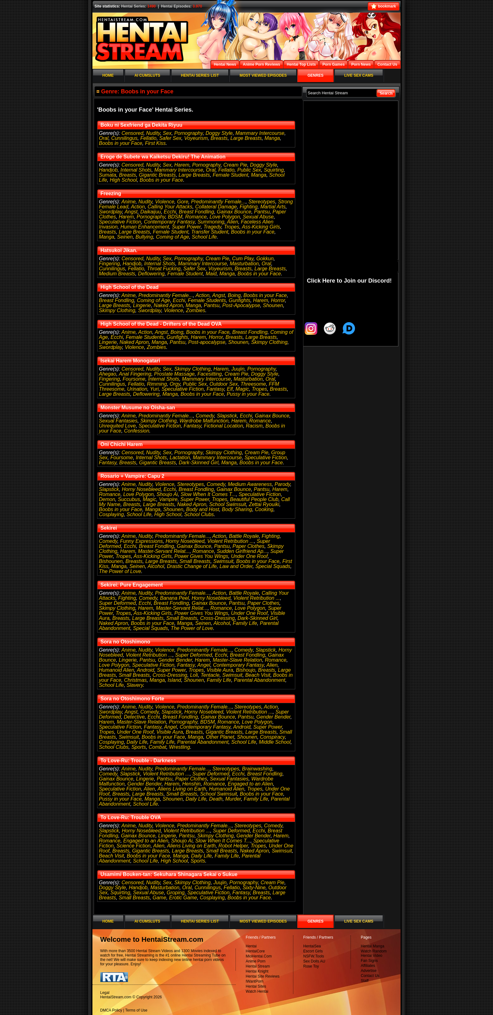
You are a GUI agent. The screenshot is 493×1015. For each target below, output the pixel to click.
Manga (272, 138)
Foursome (134, 379)
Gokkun (265, 258)
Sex (167, 133)
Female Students (207, 300)
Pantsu (262, 211)
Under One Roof (249, 556)
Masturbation (244, 263)
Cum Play (242, 258)
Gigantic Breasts (157, 175)
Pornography (188, 133)
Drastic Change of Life (192, 566)
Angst (131, 211)
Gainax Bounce (234, 211)
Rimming (157, 384)
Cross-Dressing (217, 618)
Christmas (135, 680)
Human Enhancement (144, 226)
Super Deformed (117, 603)
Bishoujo (245, 670)
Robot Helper (233, 845)
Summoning (210, 221)
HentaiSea (312, 946)
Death (216, 799)
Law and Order (235, 566)
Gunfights (239, 300)
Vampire (168, 499)
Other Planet (220, 737)
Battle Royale (244, 536)
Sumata (107, 175)
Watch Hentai (257, 991)
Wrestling (179, 747)
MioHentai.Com (259, 956)
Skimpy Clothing (117, 310)
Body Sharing (237, 509)
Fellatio (148, 138)
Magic (242, 389)
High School (123, 180)
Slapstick (227, 415)
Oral (103, 138)
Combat (157, 747)
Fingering (109, 263)
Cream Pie (235, 165)
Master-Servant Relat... (164, 551)
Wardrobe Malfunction (204, 420)
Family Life (245, 623)
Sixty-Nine (254, 887)
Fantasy (215, 389)
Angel (203, 665)
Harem (181, 165)
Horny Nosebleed (141, 489)
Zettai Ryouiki (264, 504)
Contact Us (370, 976)
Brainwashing (257, 768)
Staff (364, 981)
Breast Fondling (196, 211)
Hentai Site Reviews (263, 976)
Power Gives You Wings (201, 556)
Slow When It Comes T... (208, 494)
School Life (204, 237)
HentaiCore (255, 951)
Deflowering (151, 273)
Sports (138, 747)
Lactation (180, 457)
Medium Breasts (117, 273)
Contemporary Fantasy (169, 221)
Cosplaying (111, 514)
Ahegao (107, 374)
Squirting (274, 170)
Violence (164, 201)
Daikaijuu (150, 211)
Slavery (135, 685)
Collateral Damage (216, 206)
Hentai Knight (257, 971)
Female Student (230, 175)
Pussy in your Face (248, 394)
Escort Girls (313, 951)
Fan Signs (369, 960)
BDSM (175, 216)
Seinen (125, 237)
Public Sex (249, 170)
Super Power (186, 226)
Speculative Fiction (120, 221)
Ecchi (170, 211)
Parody (282, 484)
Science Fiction (134, 845)
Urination (137, 389)
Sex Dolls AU (314, 961)
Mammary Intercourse (260, 133)
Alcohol (156, 566)
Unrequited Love (117, 425)
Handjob (108, 170)
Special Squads (272, 566)
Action (138, 206)
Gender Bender (175, 660)
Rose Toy (311, 966)
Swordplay (110, 211)
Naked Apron (168, 305)
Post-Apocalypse (241, 305)
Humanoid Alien (116, 670)
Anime (128, 201)
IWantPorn (254, 981)
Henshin (191, 783)
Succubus (129, 499)
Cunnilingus (124, 138)
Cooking (264, 509)
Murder (233, 799)
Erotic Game (183, 897)
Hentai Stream (258, 966)
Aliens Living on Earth (182, 789)
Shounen (273, 305)
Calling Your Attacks (170, 206)
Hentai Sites (256, 986)
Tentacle (210, 675)
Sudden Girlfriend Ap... (242, 551)
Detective (134, 717)
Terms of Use (136, 1010)
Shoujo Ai (167, 494)
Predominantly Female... (218, 201)
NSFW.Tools (313, 956)
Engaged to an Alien (250, 783)
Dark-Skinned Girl (199, 462)
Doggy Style (219, 133)
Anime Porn (256, 961)
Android (145, 670)
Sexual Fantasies (118, 420)
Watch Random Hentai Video (374, 953)
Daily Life (137, 742)
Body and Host (202, 509)
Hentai (251, 946)
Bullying (144, 237)
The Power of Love (120, 571)
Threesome (253, 384)
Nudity (153, 133)
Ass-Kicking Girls (261, 226)
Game (159, 897)
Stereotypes (261, 201)
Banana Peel (174, 598)
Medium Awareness (250, 484)
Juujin (238, 369)
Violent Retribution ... (230, 541)
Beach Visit (257, 675)
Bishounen (111, 561)
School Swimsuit (227, 504)
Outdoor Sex (223, 384)
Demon (107, 499)
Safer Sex (170, 138)
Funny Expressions (141, 541)
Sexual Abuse (258, 216)
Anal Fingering (135, 374)
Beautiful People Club (254, 499)
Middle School (275, 742)
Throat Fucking (163, 268)
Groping (176, 892)
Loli (194, 675)
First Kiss (155, 143)
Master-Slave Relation (237, 660)
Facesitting (209, 374)
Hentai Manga (373, 946)
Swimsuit (223, 561)
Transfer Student (209, 231)
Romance (196, 216)
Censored (132, 133)
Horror (278, 300)
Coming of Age (172, 237)
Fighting (249, 206)
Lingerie (142, 305)
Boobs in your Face (120, 143)
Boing (234, 295)
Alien (232, 221)
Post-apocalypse (206, 342)
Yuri (154, 389)
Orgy (174, 384)
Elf (230, 389)
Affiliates (368, 965)
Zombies (195, 310)
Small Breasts (195, 561)
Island (174, 680)
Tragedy (212, 226)
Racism (254, 425)
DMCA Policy (111, 1010)
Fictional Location (223, 425)
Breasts (219, 138)
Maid (211, 273)
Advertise (369, 970)
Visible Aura (220, 670)
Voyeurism (196, 138)
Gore (182, 201)
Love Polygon (224, 216)
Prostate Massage (174, 374)
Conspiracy (272, 737)
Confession (136, 430)
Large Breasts (246, 138)
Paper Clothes (248, 546)
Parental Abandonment (259, 680)
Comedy (205, 415)
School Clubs (199, 514)
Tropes (231, 226)
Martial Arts (272, 206)
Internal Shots (136, 170)
